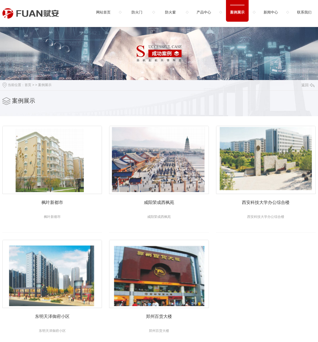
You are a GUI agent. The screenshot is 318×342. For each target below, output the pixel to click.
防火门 (137, 12)
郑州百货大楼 (159, 316)
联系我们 (304, 12)
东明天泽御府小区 (52, 316)
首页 (28, 85)
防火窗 (170, 12)
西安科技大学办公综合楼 (266, 202)
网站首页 (103, 12)
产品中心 (204, 12)
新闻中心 (271, 12)
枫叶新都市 (52, 202)
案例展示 (237, 12)
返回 (307, 85)
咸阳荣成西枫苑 (159, 202)
